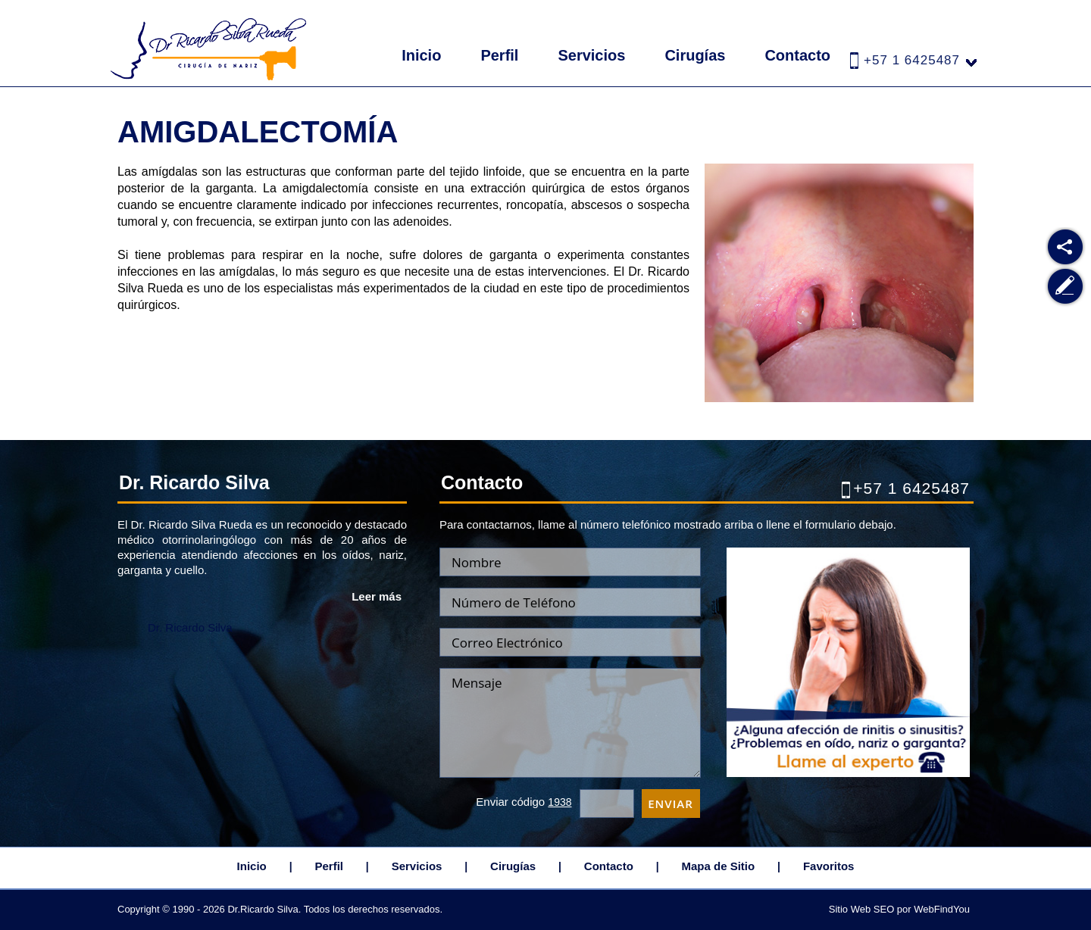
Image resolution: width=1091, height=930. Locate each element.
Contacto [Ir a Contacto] (797, 55)
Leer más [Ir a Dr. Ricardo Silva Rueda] (377, 596)
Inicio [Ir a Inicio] (421, 55)
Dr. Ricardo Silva (190, 627)
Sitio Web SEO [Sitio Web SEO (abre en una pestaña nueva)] (861, 909)
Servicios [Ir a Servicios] (591, 55)
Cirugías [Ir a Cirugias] (694, 55)
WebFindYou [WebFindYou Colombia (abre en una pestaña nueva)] (942, 909)
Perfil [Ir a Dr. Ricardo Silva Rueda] (499, 55)
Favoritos (829, 866)
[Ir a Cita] (848, 772)
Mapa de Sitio (718, 866)
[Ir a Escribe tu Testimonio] (1065, 286)
